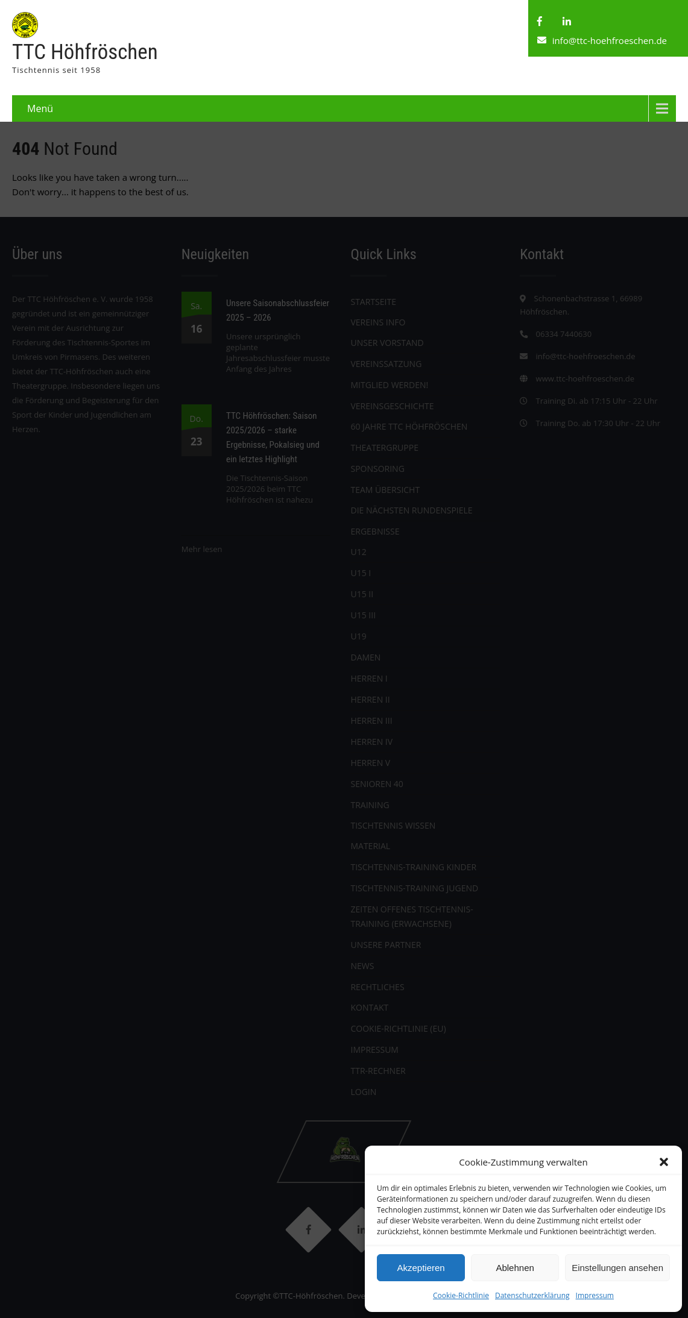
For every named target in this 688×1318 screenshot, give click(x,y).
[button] (664, 1162)
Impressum (595, 1295)
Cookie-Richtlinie (461, 1295)
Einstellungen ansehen (617, 1268)
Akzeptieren (420, 1268)
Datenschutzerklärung (532, 1295)
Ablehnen (515, 1268)
